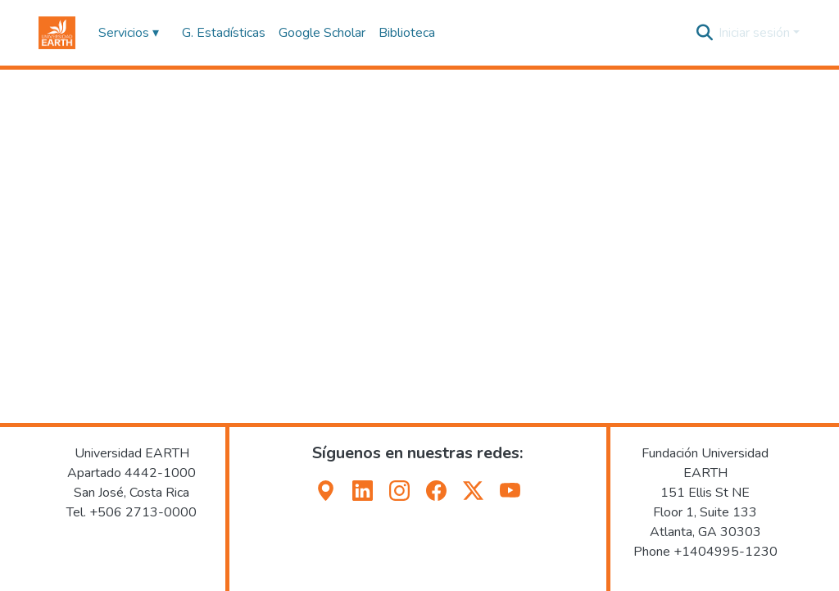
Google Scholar (322, 33)
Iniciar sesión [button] (756, 33)
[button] (57, 32)
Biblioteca (407, 33)
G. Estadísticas (223, 33)
